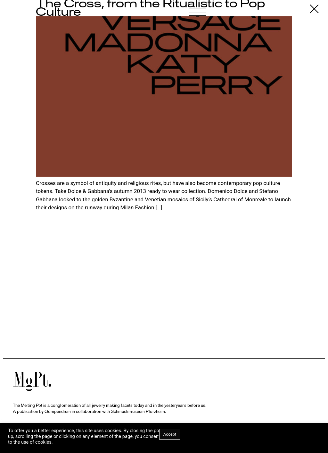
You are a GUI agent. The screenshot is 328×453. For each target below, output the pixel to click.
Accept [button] (169, 434)
